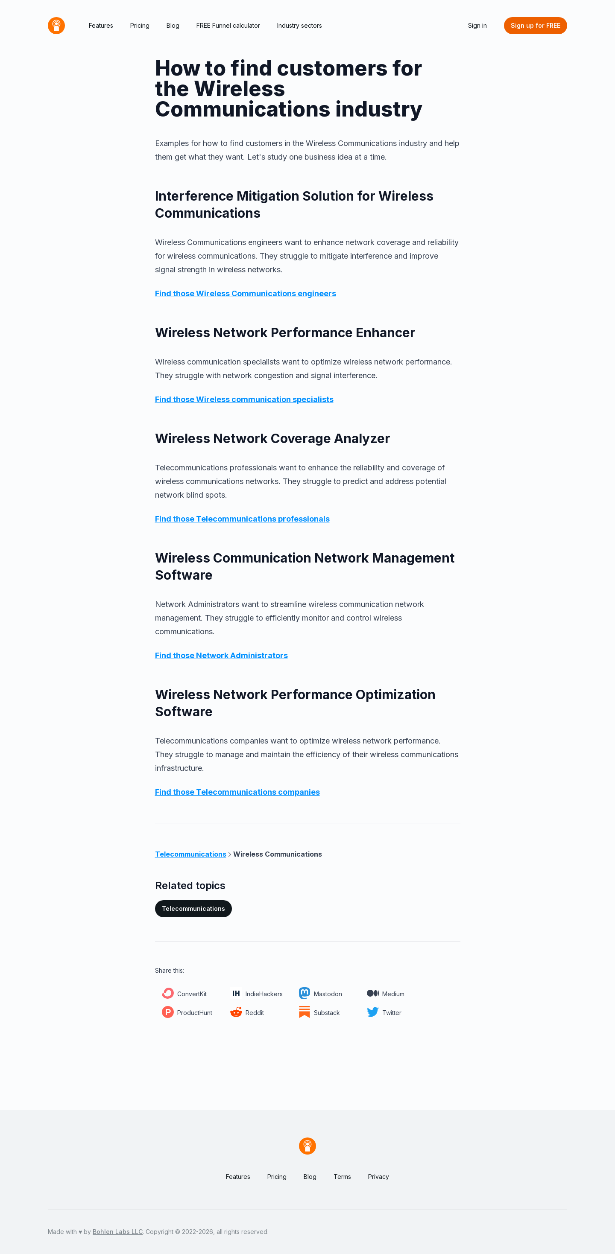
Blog (173, 25)
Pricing (139, 25)
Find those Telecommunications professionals (242, 518)
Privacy (378, 1176)
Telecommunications (193, 908)
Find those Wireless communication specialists (244, 399)
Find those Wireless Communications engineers (245, 293)
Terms (342, 1176)
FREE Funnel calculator (228, 25)
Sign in (477, 25)
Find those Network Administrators (221, 655)
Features (101, 25)
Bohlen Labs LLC (118, 1231)
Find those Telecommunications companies (237, 791)
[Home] (56, 25)
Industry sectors (299, 25)
